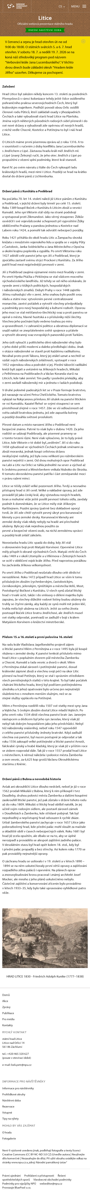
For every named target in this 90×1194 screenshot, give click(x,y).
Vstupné (7, 1112)
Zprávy (6, 1007)
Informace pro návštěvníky (18, 1088)
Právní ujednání (11, 1175)
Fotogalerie (9, 1138)
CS (62, 6)
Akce (5, 1001)
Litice (45, 17)
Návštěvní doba (11, 1100)
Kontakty (7, 1025)
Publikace (8, 1013)
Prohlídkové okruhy (13, 1094)
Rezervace (8, 1106)
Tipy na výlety (10, 1118)
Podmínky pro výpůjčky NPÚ (19, 1183)
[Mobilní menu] (79, 6)
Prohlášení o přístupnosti (39, 1175)
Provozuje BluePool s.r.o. (16, 1187)
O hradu (7, 1132)
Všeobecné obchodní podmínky (52, 1179)
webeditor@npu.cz (51, 1183)
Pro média (8, 1019)
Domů (6, 995)
